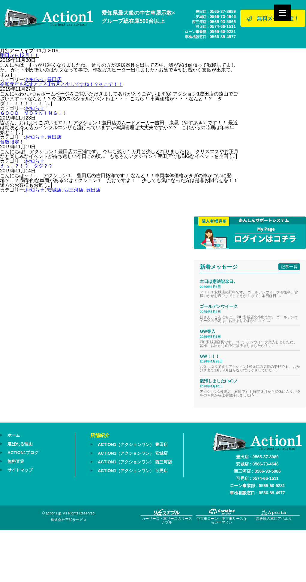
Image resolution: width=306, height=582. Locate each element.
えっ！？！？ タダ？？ (26, 165)
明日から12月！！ (19, 55)
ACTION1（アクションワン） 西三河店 (135, 462)
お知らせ (34, 79)
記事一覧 (289, 266)
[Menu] (282, 13)
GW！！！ (210, 356)
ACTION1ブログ (23, 452)
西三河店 (73, 189)
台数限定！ (12, 141)
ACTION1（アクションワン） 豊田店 (133, 444)
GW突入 (207, 331)
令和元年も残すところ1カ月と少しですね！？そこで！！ (61, 84)
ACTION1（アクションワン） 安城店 (133, 453)
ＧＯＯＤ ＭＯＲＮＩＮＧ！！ (33, 113)
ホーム (14, 435)
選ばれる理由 (20, 444)
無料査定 (16, 461)
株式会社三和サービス (69, 520)
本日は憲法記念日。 (219, 281)
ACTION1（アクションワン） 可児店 (133, 470)
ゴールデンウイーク (219, 306)
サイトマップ (20, 470)
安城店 (54, 189)
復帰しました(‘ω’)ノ (219, 380)
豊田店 (54, 79)
